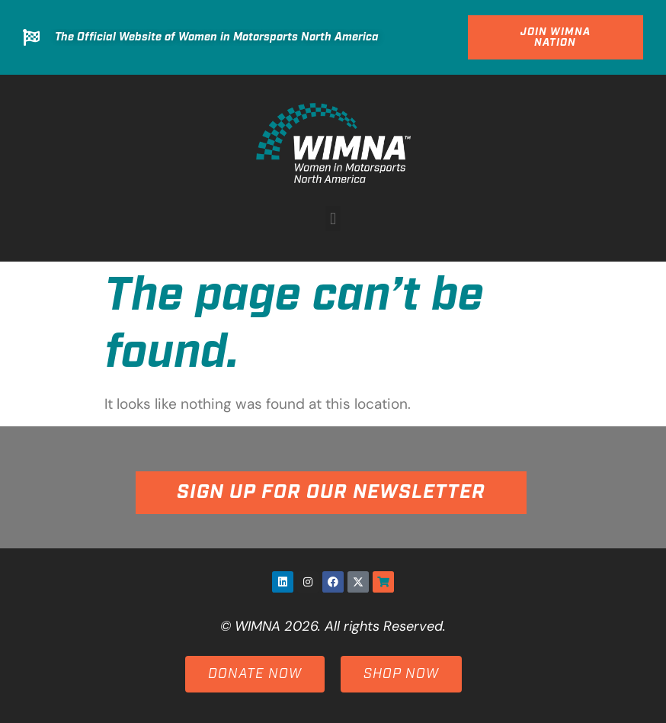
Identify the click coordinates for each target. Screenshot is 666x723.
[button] (332, 218)
